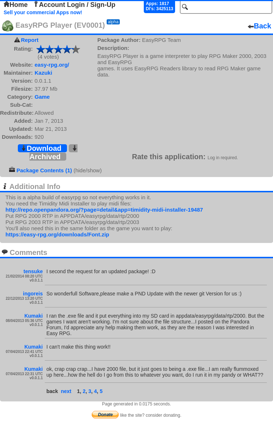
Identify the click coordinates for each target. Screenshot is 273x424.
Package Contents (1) (44, 170)
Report (29, 40)
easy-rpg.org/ (52, 65)
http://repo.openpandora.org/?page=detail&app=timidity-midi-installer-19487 (104, 210)
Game (42, 97)
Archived (53, 153)
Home (16, 4)
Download (41, 148)
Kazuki (43, 73)
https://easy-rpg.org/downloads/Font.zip (57, 234)
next (66, 391)
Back (259, 26)
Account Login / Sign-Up (74, 4)
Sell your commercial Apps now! (43, 12)
